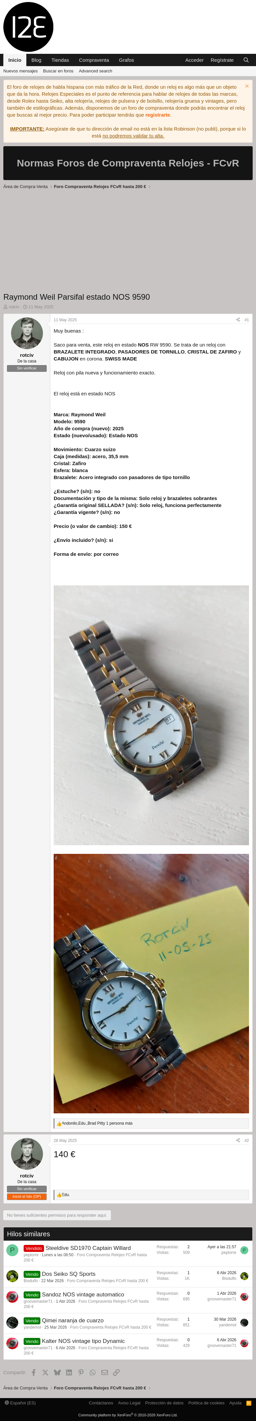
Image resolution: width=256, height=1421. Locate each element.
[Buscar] (246, 60)
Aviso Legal (129, 1402)
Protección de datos (164, 1402)
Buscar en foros (58, 70)
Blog (36, 60)
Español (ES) (20, 1402)
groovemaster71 (38, 1301)
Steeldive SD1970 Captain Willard (88, 1248)
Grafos (126, 60)
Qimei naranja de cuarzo (73, 1320)
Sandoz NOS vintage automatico (83, 1294)
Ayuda (235, 1402)
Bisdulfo (31, 1280)
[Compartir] (238, 320)
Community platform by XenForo (128, 1415)
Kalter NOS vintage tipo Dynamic (83, 1341)
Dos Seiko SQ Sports (69, 1274)
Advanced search (95, 70)
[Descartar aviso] (246, 86)
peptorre (31, 1255)
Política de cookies (206, 1402)
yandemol (32, 1327)
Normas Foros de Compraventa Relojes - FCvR (128, 162)
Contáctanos (101, 1402)
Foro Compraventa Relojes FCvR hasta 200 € (107, 1280)
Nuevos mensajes (20, 70)
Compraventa (94, 60)
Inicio (14, 60)
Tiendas (60, 60)
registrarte (157, 115)
